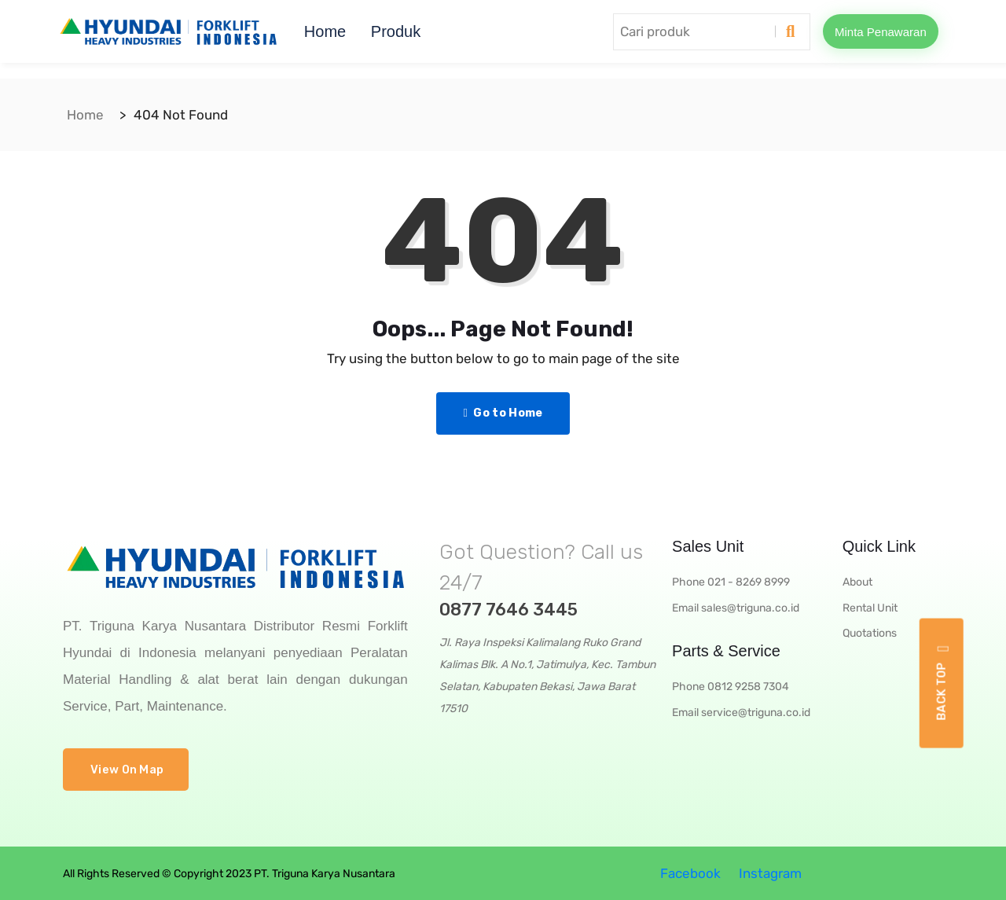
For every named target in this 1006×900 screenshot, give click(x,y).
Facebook (689, 873)
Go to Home (503, 413)
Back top (942, 682)
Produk (395, 31)
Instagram (769, 873)
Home (325, 31)
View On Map (126, 769)
